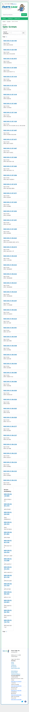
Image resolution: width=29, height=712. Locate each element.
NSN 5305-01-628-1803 (10, 41)
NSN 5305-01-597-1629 (10, 121)
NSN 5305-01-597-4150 (10, 85)
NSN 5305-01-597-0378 (10, 184)
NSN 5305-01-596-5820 (10, 417)
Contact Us (13, 665)
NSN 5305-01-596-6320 (10, 292)
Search (24, 14)
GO (23, 33)
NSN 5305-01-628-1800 (10, 50)
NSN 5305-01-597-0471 (10, 139)
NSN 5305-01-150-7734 (8, 621)
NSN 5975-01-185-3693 (16, 690)
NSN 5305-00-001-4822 (8, 533)
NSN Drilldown (14, 671)
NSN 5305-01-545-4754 (8, 551)
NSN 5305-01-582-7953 (8, 611)
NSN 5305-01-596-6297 (10, 301)
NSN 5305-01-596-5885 (10, 372)
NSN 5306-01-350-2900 (16, 699)
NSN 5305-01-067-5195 (8, 541)
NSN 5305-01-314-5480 (8, 559)
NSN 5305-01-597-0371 (10, 193)
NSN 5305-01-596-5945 (10, 354)
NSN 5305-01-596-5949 (10, 336)
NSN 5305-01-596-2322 (10, 480)
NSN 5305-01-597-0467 (10, 148)
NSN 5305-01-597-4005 (10, 103)
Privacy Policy (14, 672)
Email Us (14, 4)
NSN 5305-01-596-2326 (10, 444)
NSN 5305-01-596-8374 (10, 247)
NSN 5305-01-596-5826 (10, 399)
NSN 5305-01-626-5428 (8, 513)
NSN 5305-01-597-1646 (10, 112)
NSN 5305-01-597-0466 (10, 157)
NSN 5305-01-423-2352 (8, 568)
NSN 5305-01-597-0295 (10, 202)
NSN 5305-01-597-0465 (10, 166)
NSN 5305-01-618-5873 (8, 601)
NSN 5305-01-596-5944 (10, 363)
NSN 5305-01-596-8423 (10, 238)
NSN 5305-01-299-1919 (8, 523)
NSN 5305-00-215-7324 (8, 584)
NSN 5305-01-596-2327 (10, 435)
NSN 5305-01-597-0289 (10, 229)
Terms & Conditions (15, 674)
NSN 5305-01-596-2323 (10, 471)
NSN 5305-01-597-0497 (10, 130)
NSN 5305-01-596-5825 (10, 408)
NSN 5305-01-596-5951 (10, 328)
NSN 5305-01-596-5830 (10, 390)
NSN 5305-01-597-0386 (10, 175)
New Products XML (15, 668)
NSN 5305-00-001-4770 (8, 505)
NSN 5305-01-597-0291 (10, 220)
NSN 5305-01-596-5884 (10, 381)
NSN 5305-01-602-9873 (10, 58)
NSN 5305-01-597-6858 (10, 67)
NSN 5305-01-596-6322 (10, 274)
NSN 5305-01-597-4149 (10, 94)
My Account (13, 666)
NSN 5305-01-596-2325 (10, 453)
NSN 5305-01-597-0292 (10, 211)
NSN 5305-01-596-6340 (10, 256)
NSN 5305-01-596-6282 (10, 310)
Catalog (10, 18)
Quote (12, 663)
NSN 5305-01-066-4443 (8, 593)
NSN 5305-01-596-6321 (10, 283)
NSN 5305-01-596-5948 (10, 346)
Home (4, 18)
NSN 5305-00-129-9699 (8, 495)
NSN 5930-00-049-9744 (16, 686)
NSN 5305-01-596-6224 (10, 319)
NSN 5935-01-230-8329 (16, 681)
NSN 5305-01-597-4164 (10, 76)
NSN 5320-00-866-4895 (16, 695)
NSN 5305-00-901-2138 (8, 576)
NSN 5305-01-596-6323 (10, 265)
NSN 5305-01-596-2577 (10, 426)
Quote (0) (17, 18)
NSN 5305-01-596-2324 (10, 462)
